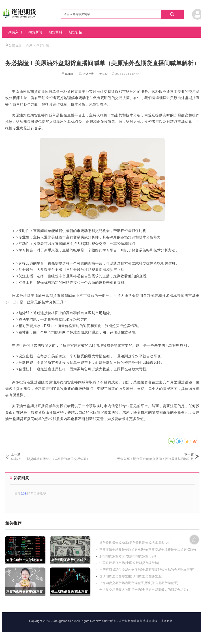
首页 (29, 45)
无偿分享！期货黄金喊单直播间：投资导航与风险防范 (155, 459)
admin (67, 73)
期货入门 (15, 32)
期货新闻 (35, 32)
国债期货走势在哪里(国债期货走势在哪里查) (131, 576)
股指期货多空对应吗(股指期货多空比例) (127, 556)
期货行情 (75, 32)
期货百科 (55, 32)
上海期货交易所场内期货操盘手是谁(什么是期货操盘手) (138, 583)
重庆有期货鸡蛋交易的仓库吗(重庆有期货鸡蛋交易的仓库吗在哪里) (147, 569)
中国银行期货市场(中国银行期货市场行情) (129, 563)
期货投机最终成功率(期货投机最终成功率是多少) (134, 543)
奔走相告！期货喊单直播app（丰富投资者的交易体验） (50, 459)
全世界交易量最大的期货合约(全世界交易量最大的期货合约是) (143, 589)
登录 (24, 493)
